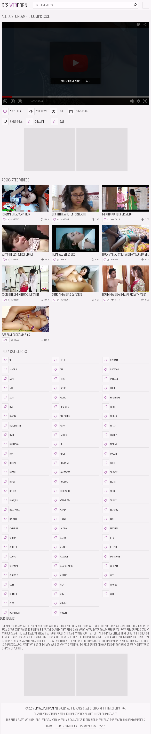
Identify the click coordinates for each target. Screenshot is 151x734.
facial (59, 397)
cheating (10, 528)
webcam (110, 565)
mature (59, 575)
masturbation (62, 565)
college (9, 547)
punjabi (109, 416)
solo (108, 491)
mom (58, 593)
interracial (61, 491)
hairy (58, 425)
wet (108, 575)
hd (57, 444)
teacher (110, 528)
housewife (61, 472)
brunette (10, 519)
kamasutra (61, 500)
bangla (9, 416)
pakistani (110, 378)
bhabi (8, 481)
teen (108, 537)
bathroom (10, 444)
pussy (109, 425)
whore (109, 584)
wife (108, 593)
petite (108, 388)
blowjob (10, 500)
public (109, 406)
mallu (59, 537)
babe (8, 406)
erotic (59, 388)
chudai (9, 537)
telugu (109, 547)
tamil (108, 519)
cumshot (10, 593)
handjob (60, 434)
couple (9, 556)
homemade (61, 463)
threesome (111, 556)
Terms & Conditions (66, 726)
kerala (59, 509)
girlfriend (61, 416)
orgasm (110, 360)
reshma (109, 444)
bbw (7, 453)
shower (110, 472)
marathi (60, 547)
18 (6, 360)
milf (58, 584)
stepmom (110, 509)
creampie (35, 121)
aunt (8, 397)
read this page (112, 720)
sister (109, 481)
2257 (102, 726)
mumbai (59, 603)
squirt (109, 500)
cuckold (10, 575)
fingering (60, 406)
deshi (58, 360)
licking (59, 528)
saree (108, 463)
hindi (58, 453)
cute (8, 603)
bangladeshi (11, 425)
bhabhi (9, 472)
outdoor (110, 369)
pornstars (111, 397)
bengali (9, 463)
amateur (10, 369)
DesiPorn (14, 5)
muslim (59, 612)
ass (7, 388)
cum (8, 584)
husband (60, 481)
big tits (9, 491)
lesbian (59, 519)
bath (8, 434)
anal (8, 378)
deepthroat (11, 612)
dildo (58, 378)
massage (60, 556)
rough (109, 453)
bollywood (11, 509)
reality (109, 434)
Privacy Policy (88, 726)
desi (57, 121)
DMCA (49, 726)
